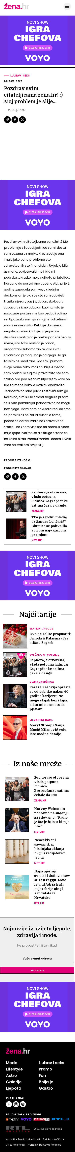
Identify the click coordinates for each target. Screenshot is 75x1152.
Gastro (46, 1088)
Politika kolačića (52, 1139)
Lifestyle (14, 1069)
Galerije (14, 1082)
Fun (42, 1075)
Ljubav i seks (20, 76)
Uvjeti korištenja (15, 1145)
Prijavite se (37, 970)
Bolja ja (46, 1082)
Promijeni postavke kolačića (44, 1145)
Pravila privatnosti (29, 1139)
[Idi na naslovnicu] (16, 8)
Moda (12, 1063)
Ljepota (13, 1088)
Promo (45, 1069)
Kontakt (10, 1139)
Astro (11, 1075)
